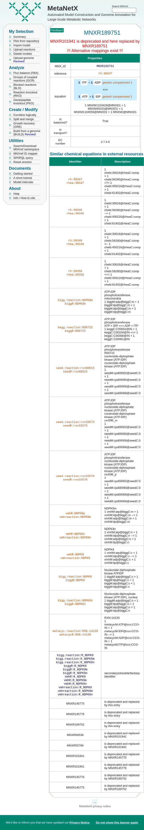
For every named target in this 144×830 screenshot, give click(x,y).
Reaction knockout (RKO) (25, 94)
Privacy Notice (80, 822)
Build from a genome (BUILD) (26, 132)
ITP (84, 83)
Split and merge (23, 119)
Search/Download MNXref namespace (26, 147)
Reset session (22, 162)
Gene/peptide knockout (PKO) (23, 101)
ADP (98, 83)
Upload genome (23, 59)
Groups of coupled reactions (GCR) (25, 78)
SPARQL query (23, 157)
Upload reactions (24, 49)
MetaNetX (62, 8)
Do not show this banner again (117, 822)
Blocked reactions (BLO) (24, 86)
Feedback (57, 30)
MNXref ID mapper (25, 153)
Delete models (22, 53)
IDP (98, 97)
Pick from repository (26, 41)
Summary (19, 36)
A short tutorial (22, 178)
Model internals (23, 182)
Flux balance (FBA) (25, 73)
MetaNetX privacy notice (95, 812)
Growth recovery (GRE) (24, 125)
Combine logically (24, 115)
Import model (21, 45)
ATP (84, 97)
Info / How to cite (24, 198)
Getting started (22, 173)
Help (16, 193)
